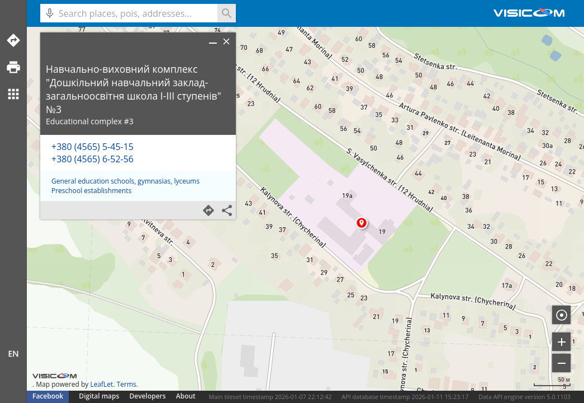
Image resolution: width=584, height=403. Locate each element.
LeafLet (101, 384)
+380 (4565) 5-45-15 (92, 146)
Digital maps (100, 396)
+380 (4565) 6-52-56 (92, 159)
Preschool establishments (91, 190)
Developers (148, 396)
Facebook (47, 396)
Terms (126, 384)
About (186, 396)
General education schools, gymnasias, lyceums (125, 181)
